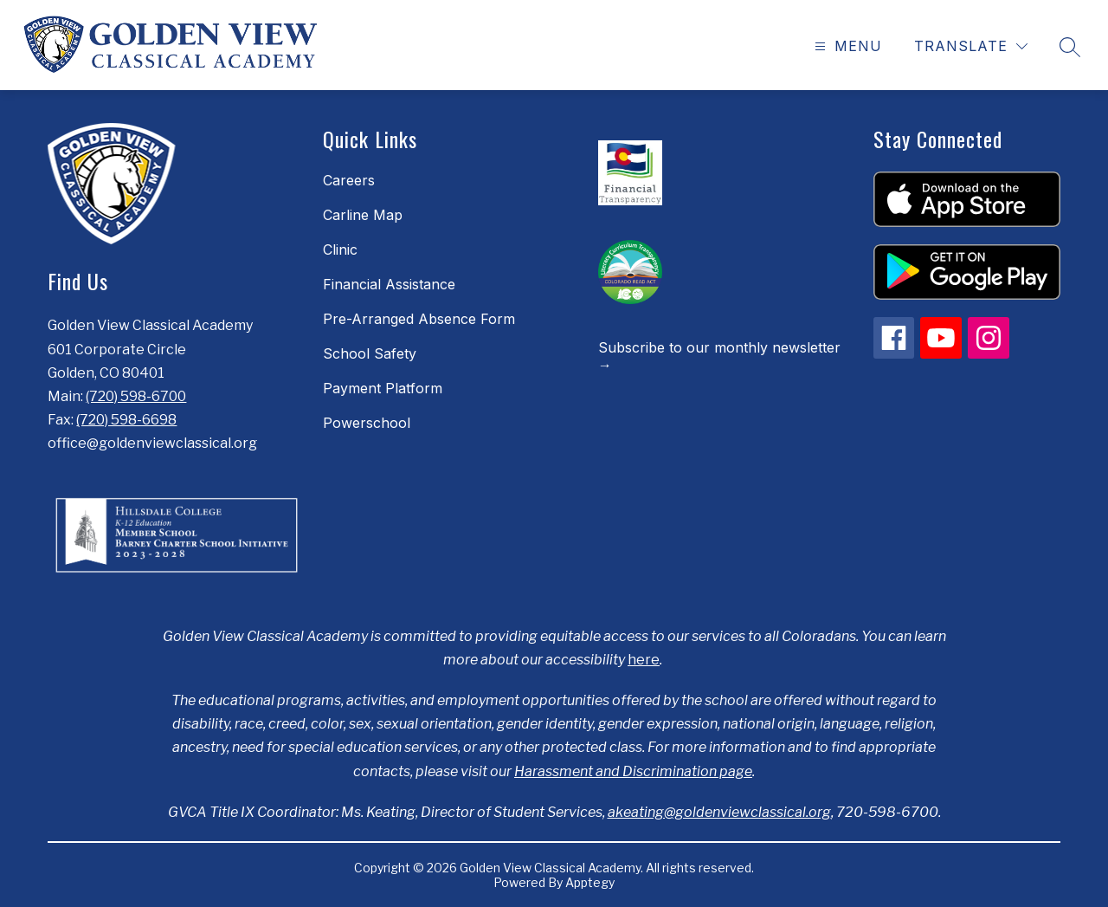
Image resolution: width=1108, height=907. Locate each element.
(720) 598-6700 (136, 396)
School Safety (369, 353)
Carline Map (363, 215)
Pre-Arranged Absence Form (419, 318)
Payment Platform (382, 388)
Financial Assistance (389, 284)
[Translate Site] (971, 46)
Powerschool (366, 422)
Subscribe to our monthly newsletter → (719, 356)
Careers (349, 180)
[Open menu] (846, 46)
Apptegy (590, 882)
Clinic (340, 249)
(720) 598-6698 (126, 419)
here (644, 659)
